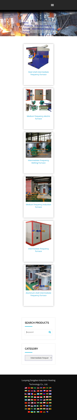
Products (28, 25)
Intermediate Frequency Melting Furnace (38, 161)
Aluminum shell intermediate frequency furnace (38, 294)
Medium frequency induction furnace (38, 205)
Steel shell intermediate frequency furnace (38, 73)
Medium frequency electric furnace (38, 117)
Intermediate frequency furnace (38, 249)
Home (25, 22)
